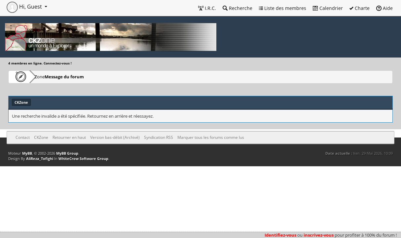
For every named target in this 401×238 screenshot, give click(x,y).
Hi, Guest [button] (25, 6)
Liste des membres (282, 8)
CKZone (46, 76)
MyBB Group (67, 153)
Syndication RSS (158, 137)
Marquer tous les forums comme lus (210, 137)
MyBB (27, 153)
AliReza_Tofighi (39, 158)
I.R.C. (207, 8)
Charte (359, 8)
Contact (23, 137)
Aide (384, 8)
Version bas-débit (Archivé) (115, 137)
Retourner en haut (69, 137)
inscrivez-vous (319, 235)
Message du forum (84, 76)
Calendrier (328, 8)
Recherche (237, 8)
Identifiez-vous (280, 235)
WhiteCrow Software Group (83, 158)
